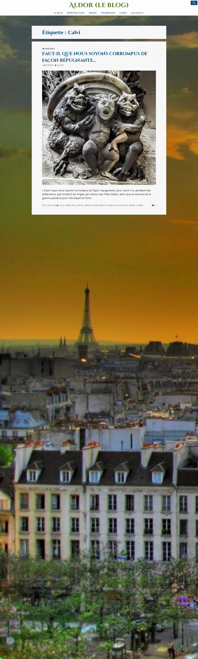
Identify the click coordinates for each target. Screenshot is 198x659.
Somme (139, 205)
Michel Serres (84, 205)
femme (68, 205)
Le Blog (58, 12)
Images (93, 12)
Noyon (117, 205)
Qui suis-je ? (137, 12)
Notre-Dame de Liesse (102, 205)
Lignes (123, 12)
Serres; (132, 205)
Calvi (61, 205)
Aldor (60, 65)
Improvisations (76, 12)
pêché (125, 205)
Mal (74, 205)
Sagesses (50, 48)
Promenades (108, 12)
